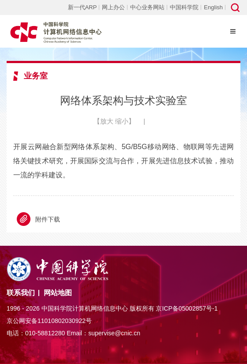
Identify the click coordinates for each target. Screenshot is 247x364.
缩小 (121, 121)
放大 (106, 121)
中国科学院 (184, 7)
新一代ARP (82, 7)
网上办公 (113, 7)
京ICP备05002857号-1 (186, 308)
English (213, 7)
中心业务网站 (147, 7)
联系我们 (21, 292)
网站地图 (58, 292)
